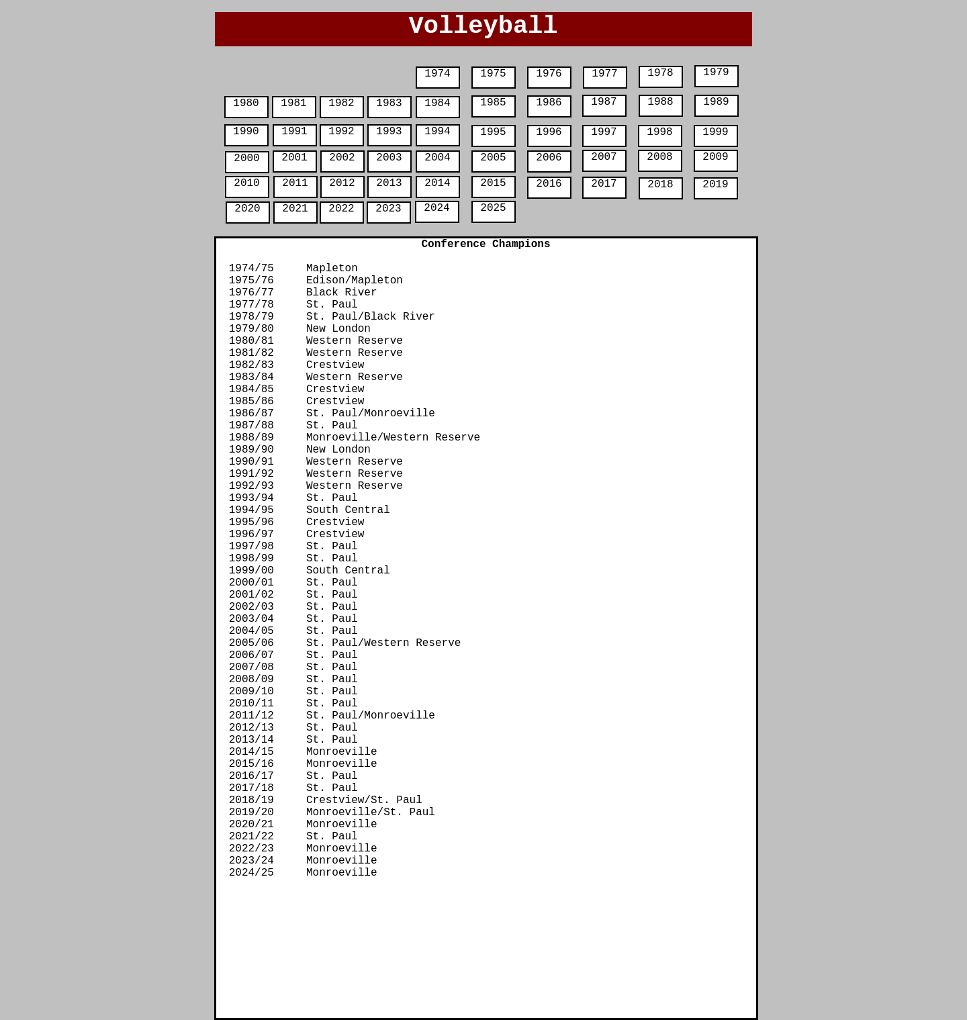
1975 (493, 74)
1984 (437, 103)
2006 (548, 158)
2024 (436, 208)
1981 (293, 103)
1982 (341, 103)
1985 (493, 103)
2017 (603, 184)
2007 (603, 157)
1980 (246, 103)
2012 (342, 183)
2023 (388, 209)
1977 (604, 74)
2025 (493, 208)
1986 (548, 103)
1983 (389, 103)
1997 (603, 132)
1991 (294, 132)
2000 (246, 158)
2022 (341, 209)
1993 (389, 132)
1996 (548, 132)
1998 (659, 132)
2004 (437, 158)
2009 (715, 157)
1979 (716, 72)
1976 (548, 74)
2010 (246, 183)
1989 (716, 102)
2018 (660, 185)
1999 (715, 132)
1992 (341, 132)
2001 (294, 158)
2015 (493, 183)
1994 (437, 132)
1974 (437, 74)
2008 (659, 157)
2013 (389, 183)
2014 (437, 183)
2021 (295, 209)
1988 (660, 102)
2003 (389, 158)
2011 (295, 183)
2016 (548, 184)
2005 (493, 158)
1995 (493, 132)
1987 (603, 102)
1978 (660, 73)
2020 (247, 209)
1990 (246, 132)
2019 (715, 185)
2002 (342, 158)
